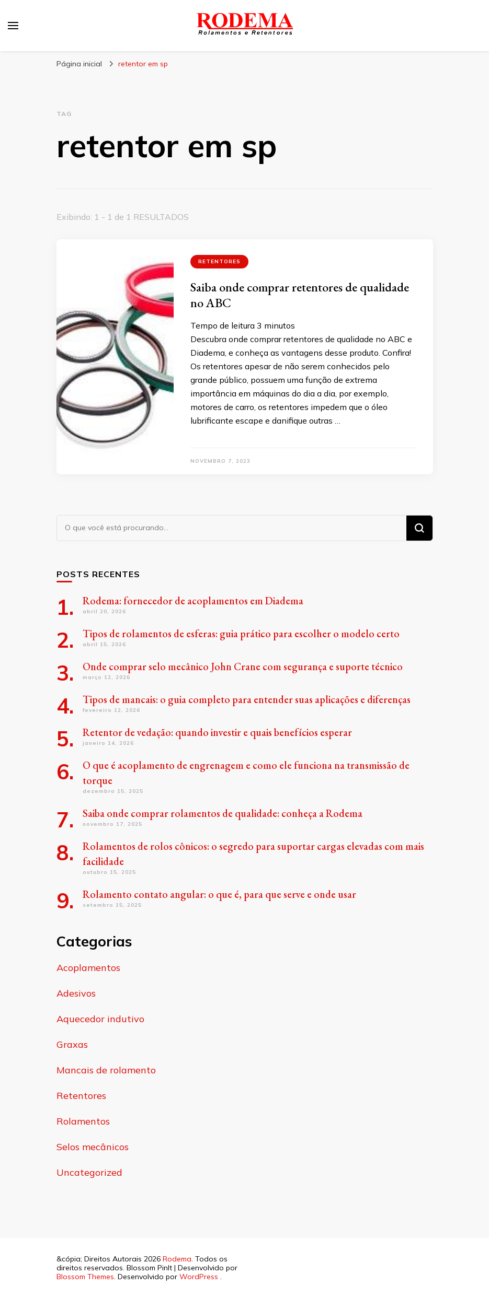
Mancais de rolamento (106, 1070)
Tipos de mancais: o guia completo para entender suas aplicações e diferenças (247, 699)
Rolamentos (83, 1121)
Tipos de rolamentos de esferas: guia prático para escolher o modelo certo (241, 633)
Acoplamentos (88, 968)
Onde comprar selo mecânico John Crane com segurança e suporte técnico (243, 666)
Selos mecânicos (92, 1147)
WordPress (198, 1276)
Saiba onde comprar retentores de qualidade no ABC (299, 295)
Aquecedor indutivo (100, 1019)
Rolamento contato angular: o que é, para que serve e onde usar (219, 894)
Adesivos (76, 993)
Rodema (177, 1259)
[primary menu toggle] (13, 25)
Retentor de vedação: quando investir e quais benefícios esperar (217, 732)
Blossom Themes (85, 1276)
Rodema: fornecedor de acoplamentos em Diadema (193, 600)
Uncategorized (89, 1172)
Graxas (72, 1044)
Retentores (219, 261)
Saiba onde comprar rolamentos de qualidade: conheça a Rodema (222, 813)
